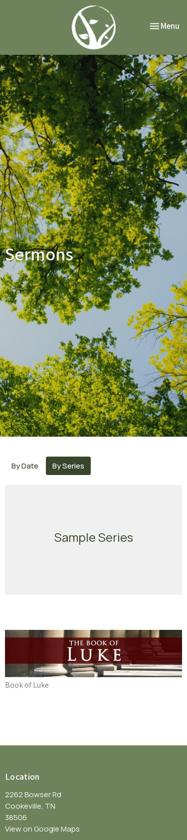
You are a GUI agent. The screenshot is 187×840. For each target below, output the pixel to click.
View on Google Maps (42, 829)
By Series (68, 466)
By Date (24, 466)
